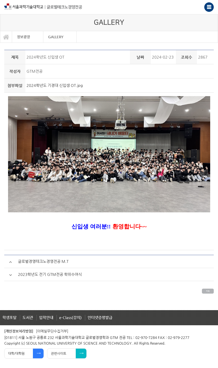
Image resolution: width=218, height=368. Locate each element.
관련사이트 (58, 353)
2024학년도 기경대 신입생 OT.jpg (55, 85)
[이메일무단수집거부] (52, 331)
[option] (27, 37)
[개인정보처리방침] (18, 331)
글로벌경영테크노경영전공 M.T (43, 261)
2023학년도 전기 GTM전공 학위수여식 (50, 274)
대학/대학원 (16, 353)
